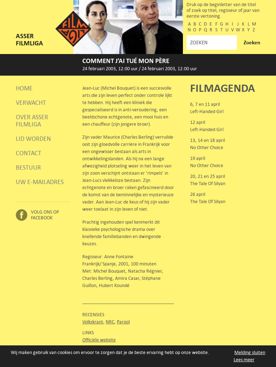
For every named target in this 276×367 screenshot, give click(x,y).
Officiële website (99, 340)
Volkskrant (92, 322)
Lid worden (33, 138)
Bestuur (28, 167)
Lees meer (244, 360)
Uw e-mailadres (40, 181)
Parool (123, 322)
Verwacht (31, 102)
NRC (110, 322)
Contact (28, 153)
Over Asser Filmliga (32, 120)
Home (24, 88)
